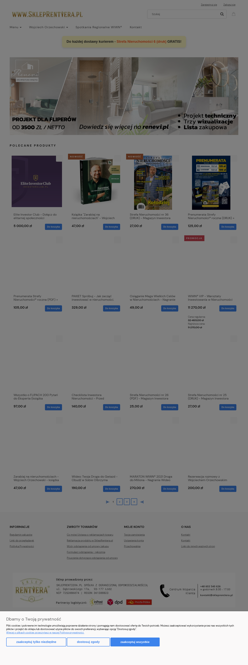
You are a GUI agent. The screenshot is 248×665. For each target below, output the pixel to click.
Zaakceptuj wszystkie (135, 642)
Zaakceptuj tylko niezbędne (36, 642)
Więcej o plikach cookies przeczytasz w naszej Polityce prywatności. (45, 632)
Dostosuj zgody (88, 642)
